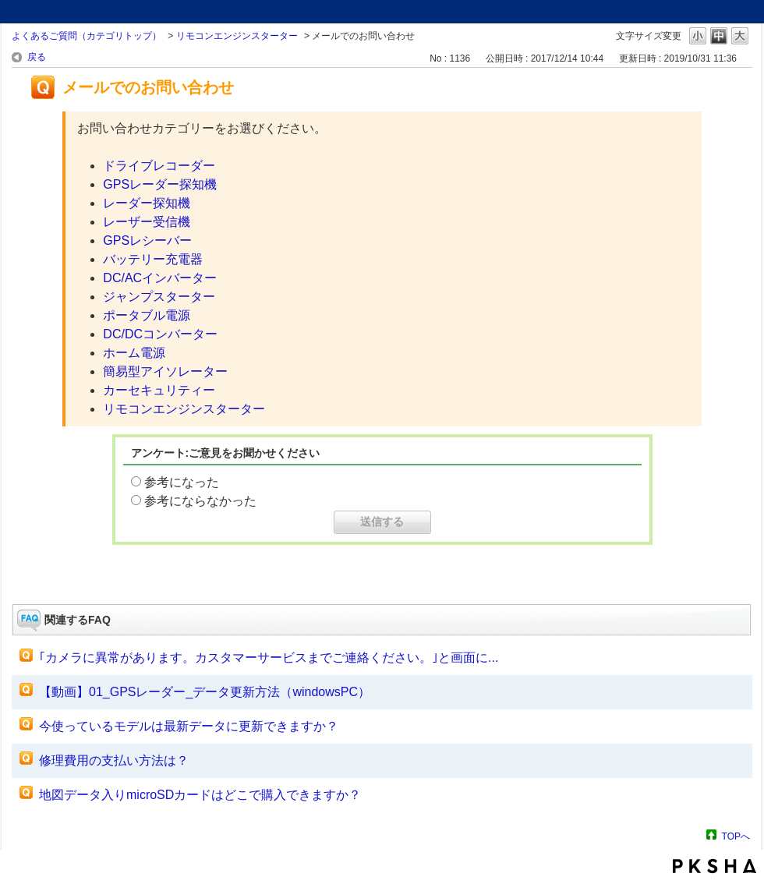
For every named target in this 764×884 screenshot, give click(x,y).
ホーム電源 (134, 352)
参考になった (181, 482)
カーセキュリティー (159, 390)
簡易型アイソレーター (165, 371)
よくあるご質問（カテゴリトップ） (86, 35)
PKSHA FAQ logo (714, 866)
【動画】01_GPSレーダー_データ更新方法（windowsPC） (204, 691)
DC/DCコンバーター (160, 334)
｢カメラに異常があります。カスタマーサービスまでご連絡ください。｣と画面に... (268, 657)
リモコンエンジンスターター (237, 35)
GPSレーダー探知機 (160, 184)
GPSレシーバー (147, 240)
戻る (36, 56)
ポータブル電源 (146, 315)
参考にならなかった (200, 500)
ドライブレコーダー (159, 165)
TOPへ (736, 836)
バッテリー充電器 (153, 259)
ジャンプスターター (159, 296)
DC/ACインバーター (160, 278)
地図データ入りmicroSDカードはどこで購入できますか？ (200, 794)
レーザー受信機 (146, 221)
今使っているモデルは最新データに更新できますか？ (188, 726)
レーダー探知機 (146, 203)
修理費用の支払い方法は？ (114, 760)
